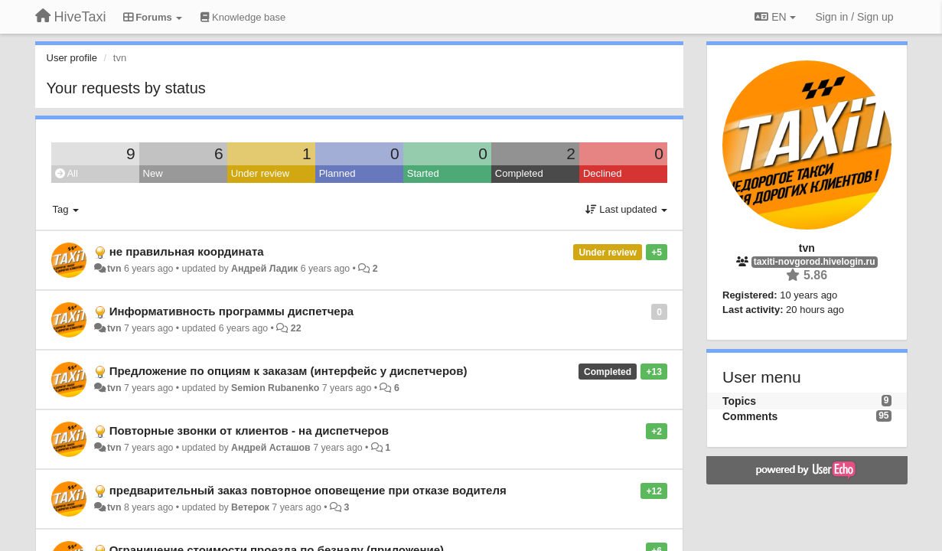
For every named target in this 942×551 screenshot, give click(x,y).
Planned (337, 173)
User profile (72, 58)
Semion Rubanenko (275, 388)
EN (775, 17)
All (66, 173)
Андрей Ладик (264, 268)
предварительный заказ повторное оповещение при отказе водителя (308, 490)
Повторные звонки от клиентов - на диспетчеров (249, 430)
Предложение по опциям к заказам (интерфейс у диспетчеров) (288, 370)
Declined (602, 173)
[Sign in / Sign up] (855, 17)
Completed (519, 173)
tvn (114, 268)
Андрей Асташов (271, 447)
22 (296, 328)
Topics (739, 401)
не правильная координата (186, 251)
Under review (260, 173)
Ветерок (250, 507)
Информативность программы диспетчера (231, 311)
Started (423, 173)
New (153, 173)
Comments (749, 416)
